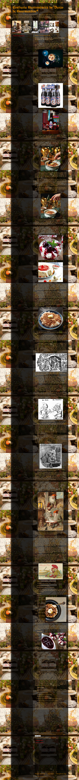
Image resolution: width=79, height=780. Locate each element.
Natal (55, 737)
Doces (48, 737)
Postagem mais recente (40, 773)
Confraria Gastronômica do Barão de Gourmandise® (38, 9)
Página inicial (51, 773)
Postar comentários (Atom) (42, 776)
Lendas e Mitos (51, 737)
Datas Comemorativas (42, 737)
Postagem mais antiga (61, 773)
